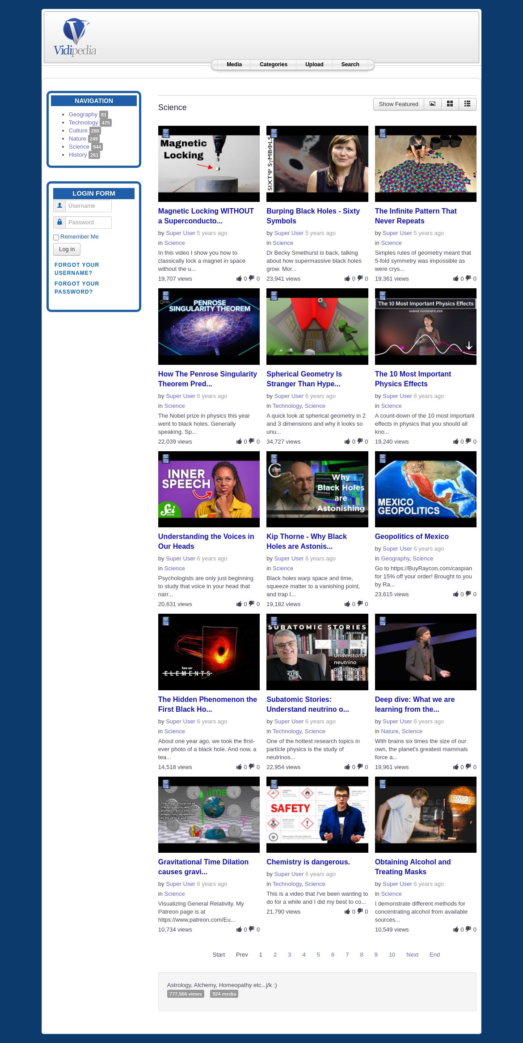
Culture (85, 130)
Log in (67, 249)
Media (234, 64)
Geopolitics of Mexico (412, 536)
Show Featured (398, 104)
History (84, 154)
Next (412, 954)
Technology (90, 122)
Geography (88, 114)
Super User (180, 233)
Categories (273, 64)
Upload (314, 64)
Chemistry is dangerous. (308, 862)
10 (392, 954)
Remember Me (79, 236)
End (435, 954)
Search (350, 64)
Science (86, 146)
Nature (84, 138)
